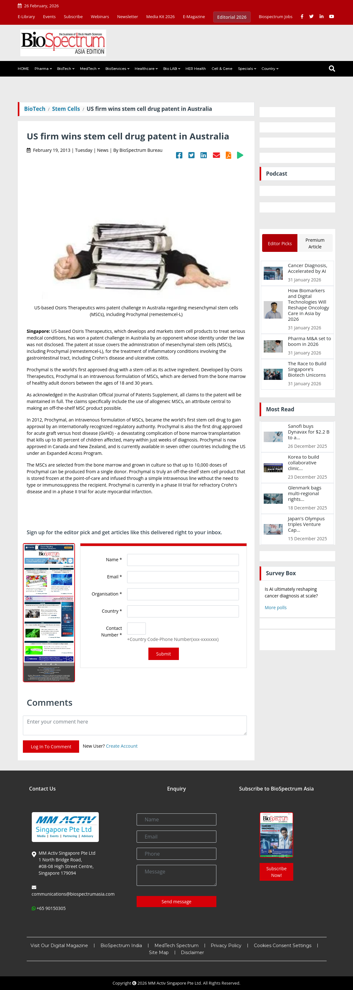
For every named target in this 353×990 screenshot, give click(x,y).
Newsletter (127, 16)
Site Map (159, 952)
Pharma (42, 68)
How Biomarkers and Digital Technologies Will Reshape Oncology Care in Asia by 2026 (308, 304)
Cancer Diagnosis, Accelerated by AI (307, 268)
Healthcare (144, 68)
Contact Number (111, 631)
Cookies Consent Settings (282, 945)
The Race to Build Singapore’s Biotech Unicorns (307, 369)
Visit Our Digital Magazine (59, 945)
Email (114, 577)
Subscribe (73, 16)
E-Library (26, 16)
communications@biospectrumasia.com (73, 894)
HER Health (196, 68)
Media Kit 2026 (160, 16)
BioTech (64, 68)
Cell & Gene (222, 68)
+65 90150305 (51, 908)
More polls (276, 607)
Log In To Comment (51, 747)
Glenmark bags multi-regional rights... (304, 493)
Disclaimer (192, 952)
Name (114, 559)
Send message (177, 902)
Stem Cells (66, 108)
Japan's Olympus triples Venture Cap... (306, 524)
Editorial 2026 (232, 17)
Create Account (122, 746)
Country (268, 68)
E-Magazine (194, 16)
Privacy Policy (226, 945)
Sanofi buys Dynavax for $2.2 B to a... (308, 432)
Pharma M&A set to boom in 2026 (309, 341)
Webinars (100, 16)
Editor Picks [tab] (280, 243)
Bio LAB (170, 68)
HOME (23, 68)
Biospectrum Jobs (275, 16)
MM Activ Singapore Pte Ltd (174, 983)
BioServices (115, 68)
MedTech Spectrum (176, 945)
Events (49, 16)
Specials (245, 68)
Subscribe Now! (276, 871)
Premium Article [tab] (315, 243)
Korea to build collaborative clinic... (303, 462)
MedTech (88, 68)
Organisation (107, 594)
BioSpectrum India (121, 945)
